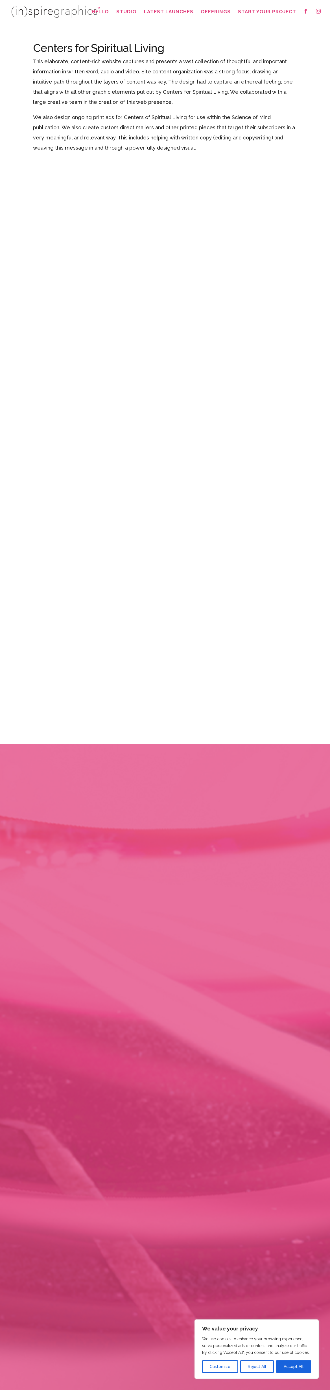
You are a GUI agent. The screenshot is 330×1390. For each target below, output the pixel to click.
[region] (256, 1349)
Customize (220, 1366)
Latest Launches (168, 12)
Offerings (216, 12)
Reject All (257, 1366)
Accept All (293, 1366)
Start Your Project (267, 12)
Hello (100, 12)
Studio (126, 12)
